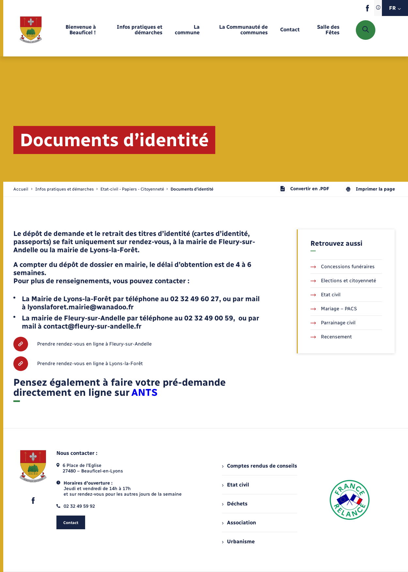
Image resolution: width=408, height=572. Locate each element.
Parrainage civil (332, 323)
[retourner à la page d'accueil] (31, 29)
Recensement (331, 337)
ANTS (144, 392)
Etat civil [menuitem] (235, 485)
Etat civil (325, 295)
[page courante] (192, 189)
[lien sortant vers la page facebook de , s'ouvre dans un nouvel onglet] (367, 10)
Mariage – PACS (333, 309)
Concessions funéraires (342, 267)
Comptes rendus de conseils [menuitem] (259, 466)
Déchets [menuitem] (235, 504)
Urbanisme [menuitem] (238, 541)
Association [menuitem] (239, 522)
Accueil (20, 189)
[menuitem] (75, 30)
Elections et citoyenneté (343, 281)
